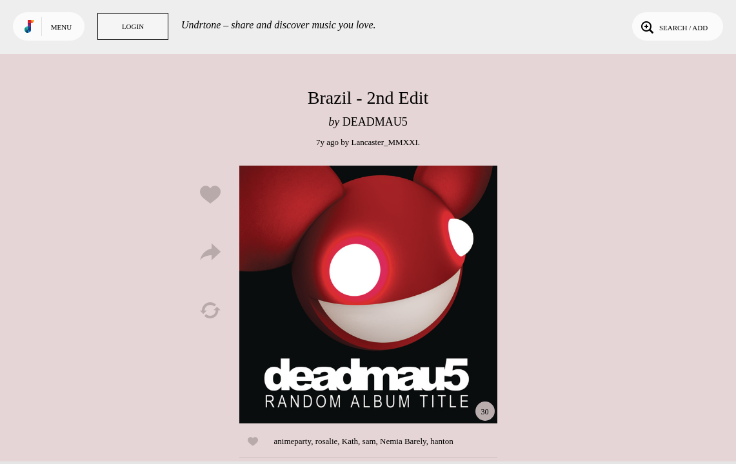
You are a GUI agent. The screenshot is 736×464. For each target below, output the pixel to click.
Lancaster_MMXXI (385, 142)
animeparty (293, 441)
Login (133, 26)
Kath (350, 441)
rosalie (326, 441)
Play (368, 294)
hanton (441, 441)
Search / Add (673, 26)
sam (369, 441)
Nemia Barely (403, 441)
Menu (61, 27)
